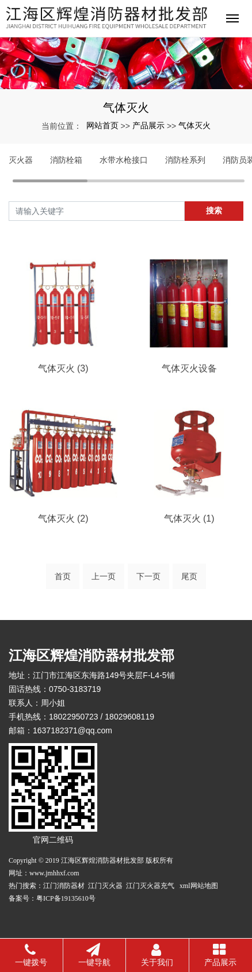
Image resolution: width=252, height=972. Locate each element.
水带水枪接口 (124, 159)
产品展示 (148, 125)
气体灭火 (194, 125)
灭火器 (21, 159)
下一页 (148, 576)
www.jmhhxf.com (54, 873)
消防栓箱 (66, 159)
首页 (63, 576)
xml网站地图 (199, 886)
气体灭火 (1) (189, 518)
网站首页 (102, 125)
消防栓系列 (185, 159)
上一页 (103, 576)
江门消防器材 (64, 886)
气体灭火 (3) (63, 368)
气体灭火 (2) (63, 518)
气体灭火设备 (189, 368)
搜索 (214, 210)
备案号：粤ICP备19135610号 (52, 898)
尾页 (189, 576)
